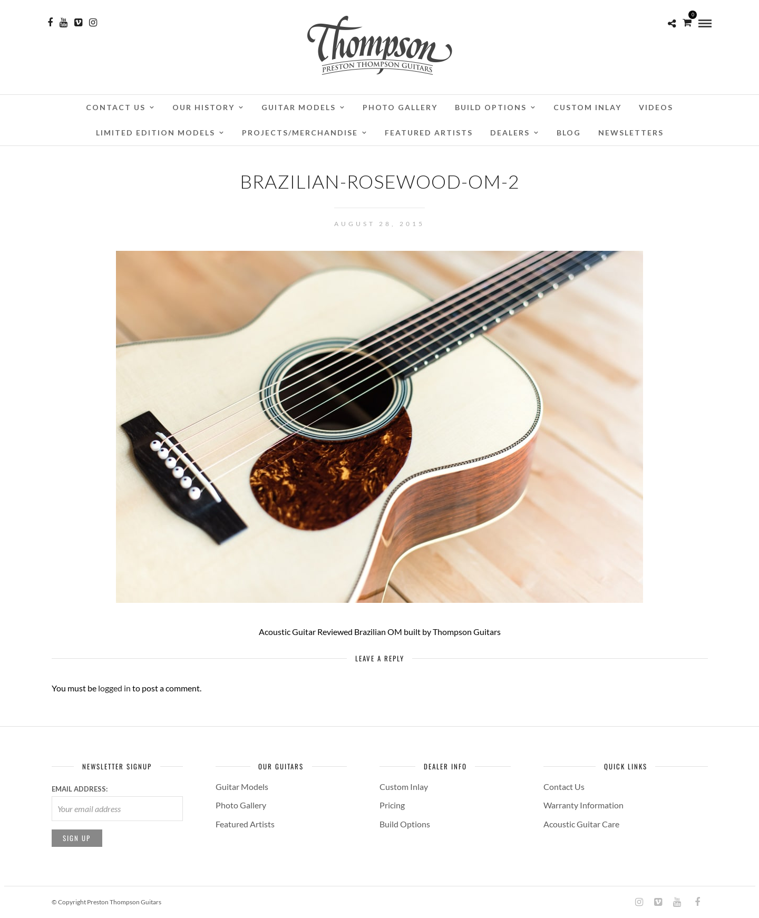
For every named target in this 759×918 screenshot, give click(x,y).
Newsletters (631, 132)
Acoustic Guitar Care (581, 824)
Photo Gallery (400, 107)
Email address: (80, 789)
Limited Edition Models (155, 132)
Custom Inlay (587, 107)
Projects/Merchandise (300, 132)
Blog (569, 132)
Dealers (510, 132)
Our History (203, 107)
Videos (656, 107)
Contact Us (115, 107)
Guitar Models (298, 107)
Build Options (491, 107)
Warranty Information (583, 805)
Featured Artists (429, 132)
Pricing (392, 805)
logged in (114, 688)
